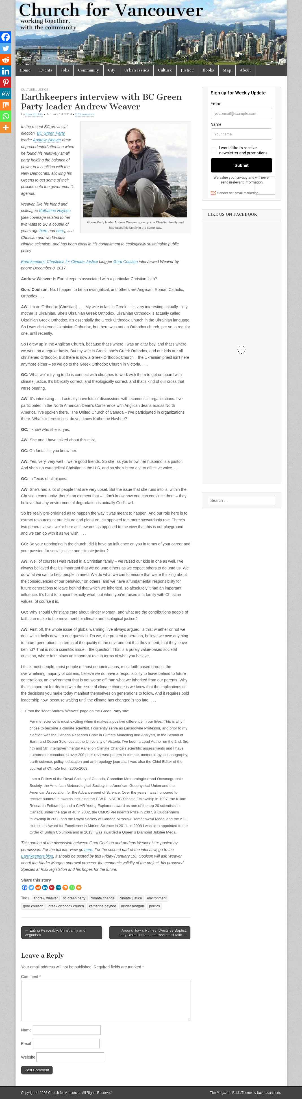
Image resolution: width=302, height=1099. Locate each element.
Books (208, 70)
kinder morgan (132, 906)
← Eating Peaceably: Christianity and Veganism (55, 932)
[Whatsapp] (72, 887)
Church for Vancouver (64, 1093)
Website (28, 1057)
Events (45, 70)
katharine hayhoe (102, 906)
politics (154, 906)
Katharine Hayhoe (55, 210)
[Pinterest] (52, 887)
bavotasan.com (268, 1093)
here (43, 230)
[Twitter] (31, 887)
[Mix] (65, 887)
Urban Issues (136, 70)
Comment (31, 976)
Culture (165, 70)
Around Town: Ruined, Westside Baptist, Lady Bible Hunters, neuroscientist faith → (152, 932)
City (112, 70)
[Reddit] (38, 887)
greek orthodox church (66, 906)
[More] (79, 887)
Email (26, 1043)
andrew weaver (46, 898)
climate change (103, 898)
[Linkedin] (45, 887)
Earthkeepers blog (37, 856)
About (245, 70)
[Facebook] (24, 887)
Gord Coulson (125, 261)
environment (156, 898)
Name (26, 1030)
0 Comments (84, 114)
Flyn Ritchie (34, 114)
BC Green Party (51, 133)
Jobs (65, 70)
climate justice (131, 898)
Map (227, 70)
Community (88, 70)
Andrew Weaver (47, 140)
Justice (187, 70)
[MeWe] (58, 887)
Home (25, 70)
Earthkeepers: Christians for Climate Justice (59, 261)
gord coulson (33, 906)
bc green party (74, 898)
